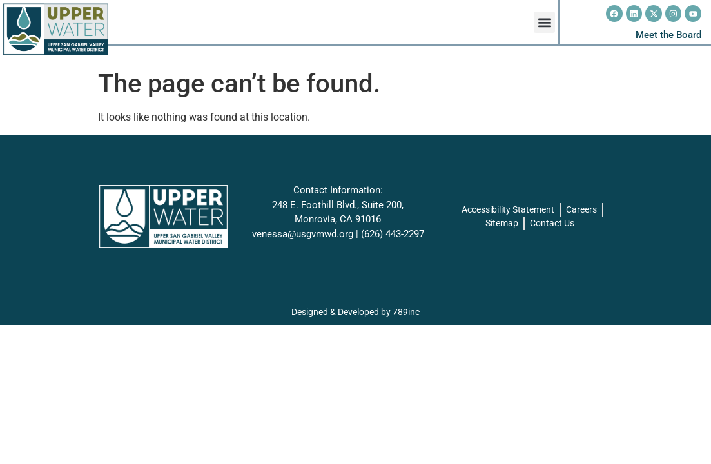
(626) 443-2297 (392, 234)
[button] (544, 22)
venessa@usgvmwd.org (302, 234)
